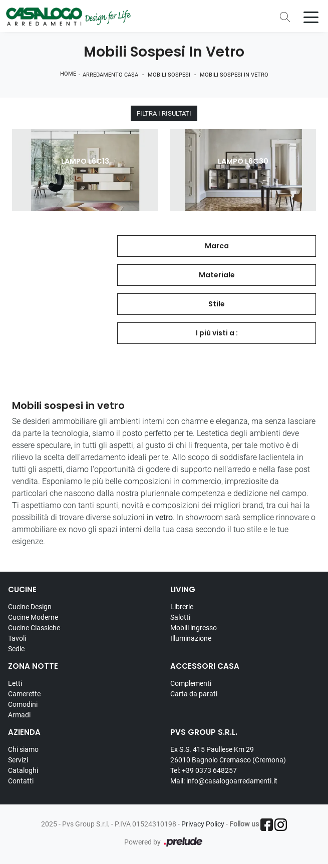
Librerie (181, 607)
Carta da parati (193, 694)
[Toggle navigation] (310, 17)
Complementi (190, 683)
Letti (15, 683)
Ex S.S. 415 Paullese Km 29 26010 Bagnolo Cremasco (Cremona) (228, 754)
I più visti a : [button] (217, 333)
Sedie (16, 649)
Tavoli (17, 638)
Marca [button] (217, 246)
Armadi (19, 715)
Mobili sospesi (169, 75)
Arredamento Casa (110, 75)
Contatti (21, 781)
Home (68, 74)
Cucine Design (30, 607)
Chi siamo (23, 749)
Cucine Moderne (33, 617)
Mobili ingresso (193, 628)
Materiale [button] (217, 275)
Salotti (180, 617)
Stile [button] (216, 304)
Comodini (23, 704)
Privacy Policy (202, 824)
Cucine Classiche (34, 628)
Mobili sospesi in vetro (234, 75)
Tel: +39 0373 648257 (203, 770)
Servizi (18, 760)
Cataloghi (23, 770)
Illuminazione (190, 638)
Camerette (24, 694)
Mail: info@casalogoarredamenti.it (223, 781)
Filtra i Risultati (164, 113)
